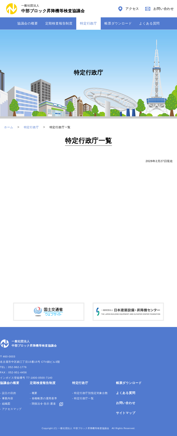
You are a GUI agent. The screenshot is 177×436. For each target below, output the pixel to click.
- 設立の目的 (8, 393)
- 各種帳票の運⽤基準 (43, 398)
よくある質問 (149, 23)
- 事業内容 (6, 398)
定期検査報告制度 (59, 23)
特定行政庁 (80, 383)
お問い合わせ (125, 403)
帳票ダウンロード (118, 23)
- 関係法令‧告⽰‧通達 (43, 403)
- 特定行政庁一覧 (83, 398)
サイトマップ (125, 413)
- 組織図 (5, 403)
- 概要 (33, 393)
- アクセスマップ (11, 408)
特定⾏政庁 (88, 23)
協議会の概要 (27, 23)
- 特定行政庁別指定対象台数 (90, 393)
